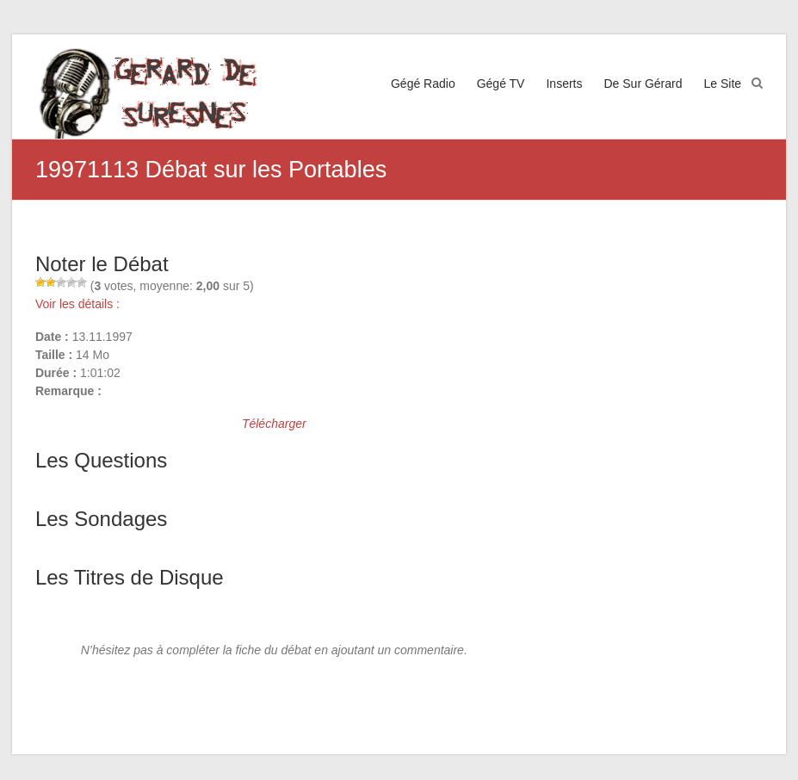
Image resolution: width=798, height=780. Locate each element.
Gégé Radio (423, 83)
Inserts (564, 83)
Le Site (723, 83)
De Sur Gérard (642, 83)
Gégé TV (501, 83)
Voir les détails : (77, 304)
